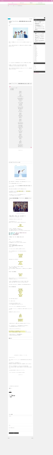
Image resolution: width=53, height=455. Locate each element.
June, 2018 (35, 58)
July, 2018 (35, 57)
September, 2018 (35, 55)
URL (9, 430)
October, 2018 (35, 54)
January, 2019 (35, 52)
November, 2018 (35, 53)
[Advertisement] (26, 12)
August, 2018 (35, 56)
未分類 (35, 66)
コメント (10, 394)
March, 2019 (35, 50)
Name (9, 425)
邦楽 (14, 395)
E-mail (9, 427)
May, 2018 (35, 59)
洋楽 (34, 65)
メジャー (12, 395)
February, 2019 (35, 51)
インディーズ (35, 68)
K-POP (35, 69)
